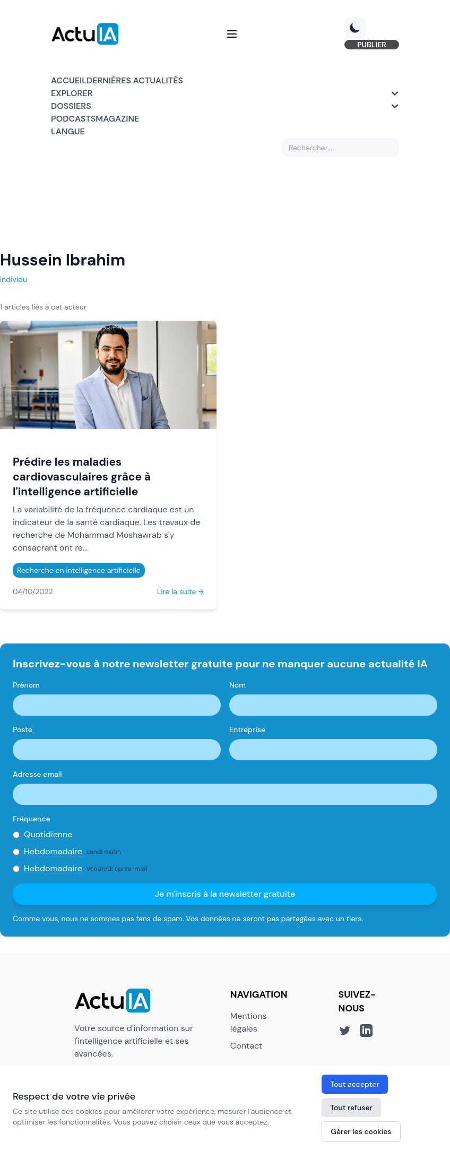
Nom (237, 685)
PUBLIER (371, 44)
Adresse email (37, 774)
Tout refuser (351, 1107)
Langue (68, 131)
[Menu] (232, 34)
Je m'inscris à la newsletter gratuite (225, 893)
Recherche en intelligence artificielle (79, 570)
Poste (22, 729)
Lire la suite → (180, 591)
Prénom (26, 685)
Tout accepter (354, 1084)
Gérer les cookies (361, 1131)
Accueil (68, 80)
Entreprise (247, 729)
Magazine (117, 118)
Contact (246, 1045)
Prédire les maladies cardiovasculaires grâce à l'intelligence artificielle (82, 476)
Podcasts (73, 118)
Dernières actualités (134, 80)
